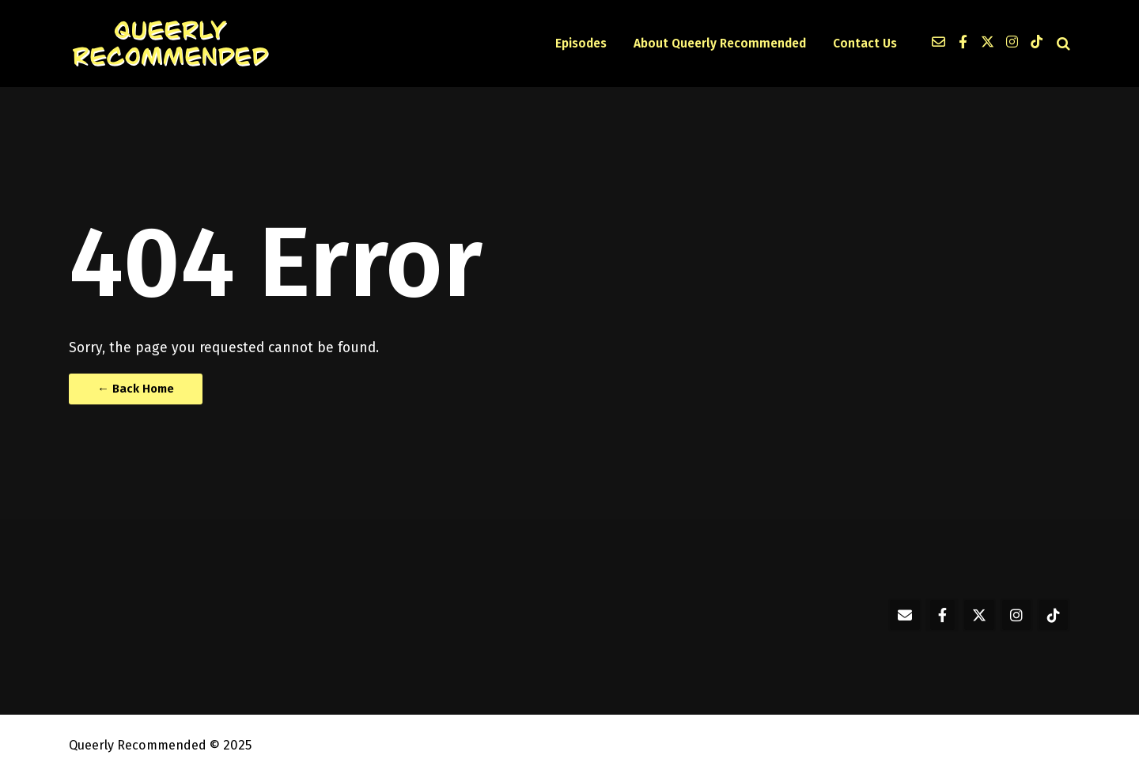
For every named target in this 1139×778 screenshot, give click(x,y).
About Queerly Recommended (720, 43)
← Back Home (135, 388)
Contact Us (865, 43)
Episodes (581, 43)
